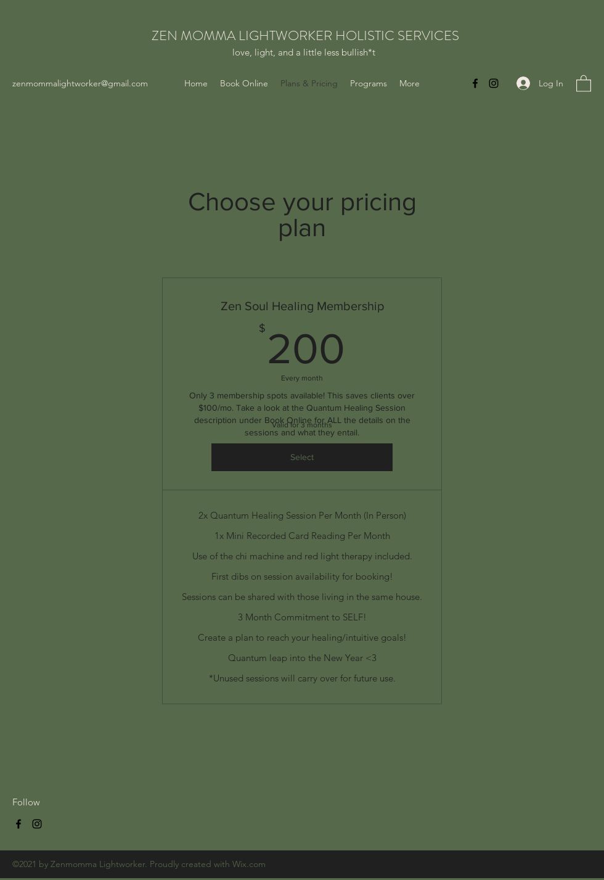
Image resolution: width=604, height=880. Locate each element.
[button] (583, 83)
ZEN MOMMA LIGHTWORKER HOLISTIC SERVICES (305, 35)
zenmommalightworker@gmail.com (80, 83)
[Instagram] (494, 83)
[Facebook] (475, 83)
